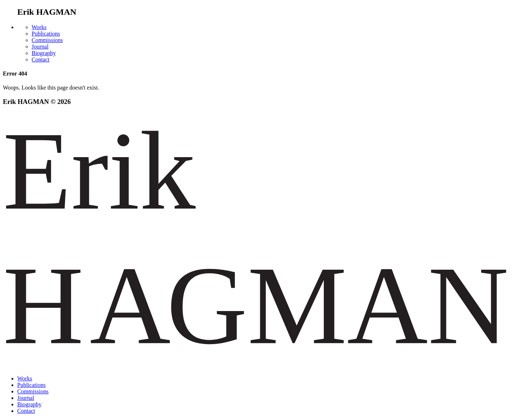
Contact (41, 59)
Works (39, 27)
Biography (44, 53)
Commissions (47, 40)
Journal (40, 47)
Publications (46, 34)
